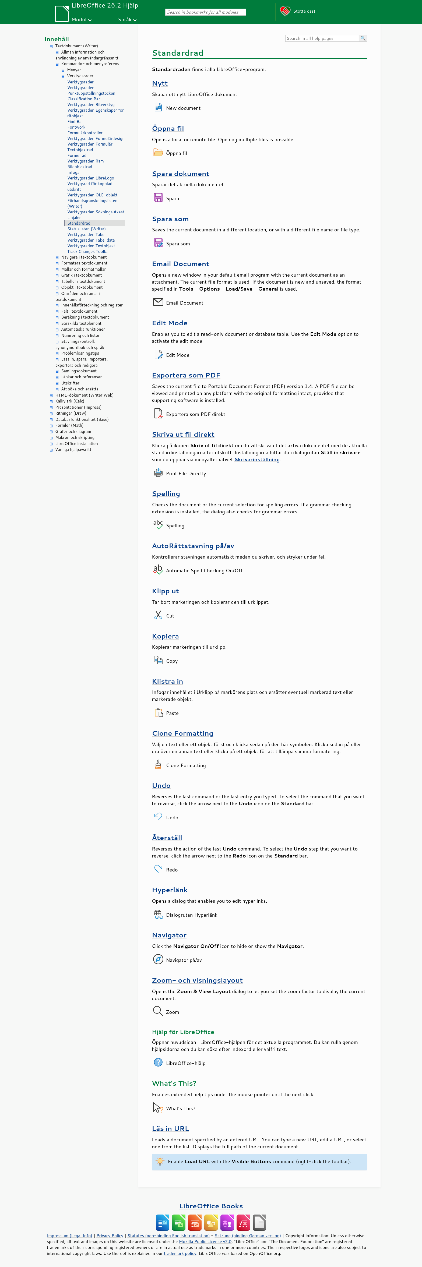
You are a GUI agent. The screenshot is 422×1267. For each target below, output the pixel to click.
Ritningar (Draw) (70, 413)
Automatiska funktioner (83, 329)
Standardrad (78, 223)
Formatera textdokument (84, 263)
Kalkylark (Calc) (70, 401)
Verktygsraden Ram (85, 161)
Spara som (170, 218)
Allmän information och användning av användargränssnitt (86, 55)
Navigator (169, 935)
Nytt (160, 83)
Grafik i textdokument (81, 275)
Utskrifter (70, 383)
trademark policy (180, 1253)
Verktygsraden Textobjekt (91, 246)
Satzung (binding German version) (248, 1235)
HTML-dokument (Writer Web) (84, 395)
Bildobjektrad (79, 167)
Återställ (167, 837)
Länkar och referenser (81, 377)
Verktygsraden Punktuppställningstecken (91, 90)
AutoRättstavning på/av (193, 545)
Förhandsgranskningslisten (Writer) (92, 203)
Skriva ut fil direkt (183, 434)
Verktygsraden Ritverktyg (91, 104)
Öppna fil (168, 128)
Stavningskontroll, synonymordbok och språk (79, 344)
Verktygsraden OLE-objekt (92, 195)
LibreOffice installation (76, 443)
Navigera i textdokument (84, 257)
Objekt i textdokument (82, 287)
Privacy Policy (109, 1235)
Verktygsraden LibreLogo (90, 178)
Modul (78, 19)
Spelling (166, 493)
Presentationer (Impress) (78, 407)
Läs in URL (170, 1128)
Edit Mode (170, 322)
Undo (161, 785)
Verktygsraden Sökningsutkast (95, 212)
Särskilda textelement (81, 323)
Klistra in (167, 681)
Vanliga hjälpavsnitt (73, 449)
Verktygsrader (80, 76)
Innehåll (56, 39)
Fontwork (76, 127)
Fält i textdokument (79, 311)
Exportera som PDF (186, 375)
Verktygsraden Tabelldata (91, 240)
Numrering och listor (80, 335)
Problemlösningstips (80, 353)
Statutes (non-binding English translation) (168, 1235)
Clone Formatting (182, 733)
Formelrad (76, 155)
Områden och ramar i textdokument (77, 296)
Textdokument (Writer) (76, 46)
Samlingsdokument (79, 371)
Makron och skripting (74, 437)
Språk (125, 19)
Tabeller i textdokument (83, 281)
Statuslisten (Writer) (86, 229)
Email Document (180, 263)
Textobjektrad (80, 150)
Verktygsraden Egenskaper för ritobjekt (95, 113)
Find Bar (75, 121)
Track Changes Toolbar (88, 251)
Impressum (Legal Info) (69, 1235)
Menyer (74, 70)
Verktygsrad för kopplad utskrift (89, 186)
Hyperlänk (170, 889)
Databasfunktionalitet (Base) (82, 419)
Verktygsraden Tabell (87, 234)
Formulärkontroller (85, 133)
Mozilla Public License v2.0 (205, 1241)
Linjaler (74, 217)
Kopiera (165, 636)
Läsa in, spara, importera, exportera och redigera (81, 362)
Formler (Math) (69, 425)
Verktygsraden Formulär (89, 144)
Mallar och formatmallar (83, 269)
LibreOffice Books (211, 1205)
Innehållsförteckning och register (92, 305)
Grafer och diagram (73, 431)
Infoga (73, 172)
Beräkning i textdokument (85, 317)
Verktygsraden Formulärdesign (96, 138)
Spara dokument (180, 173)
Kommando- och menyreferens (90, 63)
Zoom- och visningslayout (197, 980)
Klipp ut (165, 590)
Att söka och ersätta (80, 389)
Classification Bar (83, 99)
